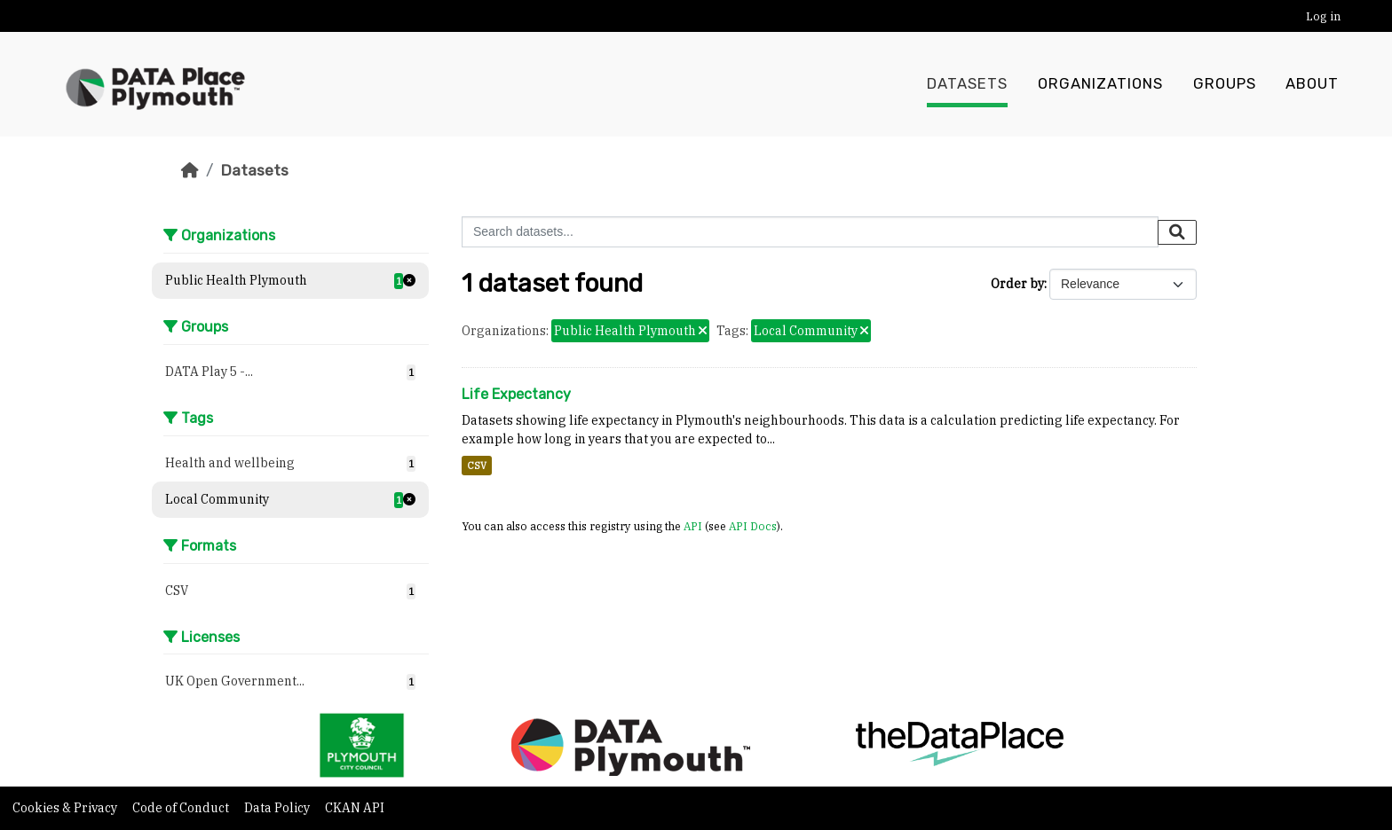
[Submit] (1177, 232)
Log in (1323, 16)
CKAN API (354, 808)
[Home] (190, 170)
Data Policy (278, 808)
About (1312, 84)
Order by (1017, 284)
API (693, 526)
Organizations (1100, 84)
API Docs (753, 526)
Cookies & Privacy (66, 808)
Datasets (967, 84)
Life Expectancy (516, 394)
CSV (476, 465)
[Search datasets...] (810, 231)
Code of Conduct (182, 808)
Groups (1224, 84)
